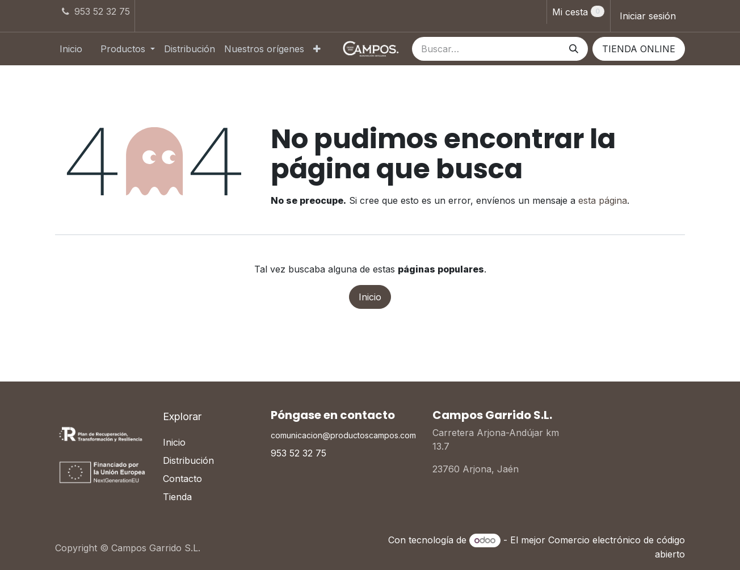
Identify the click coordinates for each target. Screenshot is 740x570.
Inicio (370, 297)
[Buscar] (574, 49)
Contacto (182, 478)
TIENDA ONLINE (638, 49)
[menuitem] (71, 48)
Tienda (177, 496)
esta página (602, 200)
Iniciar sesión (648, 16)
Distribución (188, 460)
